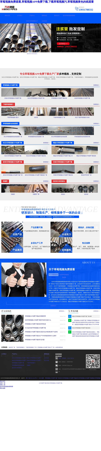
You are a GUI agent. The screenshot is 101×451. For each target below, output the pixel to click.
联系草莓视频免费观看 (69, 18)
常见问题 (46, 418)
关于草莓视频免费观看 (53, 333)
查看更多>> (62, 369)
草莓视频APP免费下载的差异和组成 (35, 382)
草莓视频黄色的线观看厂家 (38, 164)
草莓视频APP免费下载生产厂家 (46, 405)
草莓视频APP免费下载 (17, 421)
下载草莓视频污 (20, 405)
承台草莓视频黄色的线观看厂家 (13, 164)
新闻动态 (44, 15)
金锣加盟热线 (58, 405)
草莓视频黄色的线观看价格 (87, 164)
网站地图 (2, 446)
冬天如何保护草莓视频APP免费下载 (35, 386)
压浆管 (38, 135)
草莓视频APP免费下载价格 (62, 106)
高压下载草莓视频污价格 (87, 135)
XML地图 (39, 436)
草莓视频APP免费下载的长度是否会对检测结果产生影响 (40, 390)
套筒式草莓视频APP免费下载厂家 (13, 222)
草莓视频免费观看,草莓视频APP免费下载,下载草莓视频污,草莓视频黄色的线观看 (47, 1)
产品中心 (32, 15)
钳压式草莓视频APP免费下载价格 (38, 193)
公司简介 (19, 15)
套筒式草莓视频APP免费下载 (19, 418)
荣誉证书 (56, 15)
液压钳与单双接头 (16, 425)
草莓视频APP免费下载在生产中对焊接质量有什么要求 (40, 394)
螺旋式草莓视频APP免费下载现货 (88, 193)
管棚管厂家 (38, 251)
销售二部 (2, 443)
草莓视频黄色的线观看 (17, 423)
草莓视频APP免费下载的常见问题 (34, 398)
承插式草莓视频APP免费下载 (12, 106)
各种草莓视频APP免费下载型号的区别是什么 (37, 378)
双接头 (63, 251)
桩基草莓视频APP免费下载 (87, 106)
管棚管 (13, 251)
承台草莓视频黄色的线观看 (63, 164)
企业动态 (46, 416)
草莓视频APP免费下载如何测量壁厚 (35, 374)
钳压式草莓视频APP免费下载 (37, 106)
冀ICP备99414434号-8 (31, 436)
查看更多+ (53, 364)
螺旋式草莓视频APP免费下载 (34, 416)
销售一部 (2, 441)
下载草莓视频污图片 (13, 135)
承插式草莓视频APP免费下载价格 (63, 222)
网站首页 (7, 15)
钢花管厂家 (12, 405)
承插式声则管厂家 (88, 222)
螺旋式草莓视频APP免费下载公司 (63, 193)
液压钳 (88, 251)
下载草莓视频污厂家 (63, 135)
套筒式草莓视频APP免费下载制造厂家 (38, 223)
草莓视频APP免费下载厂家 (50, 436)
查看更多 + (97, 85)
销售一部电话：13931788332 (66, 416)
